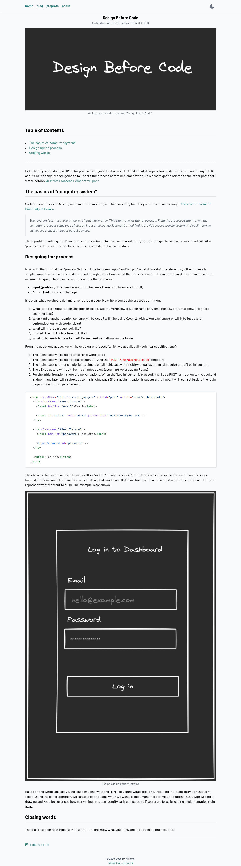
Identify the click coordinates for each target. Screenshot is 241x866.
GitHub (111, 862)
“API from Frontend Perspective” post (72, 181)
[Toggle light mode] (212, 6)
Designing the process (45, 148)
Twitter (119, 862)
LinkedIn (128, 862)
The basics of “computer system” (52, 143)
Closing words (39, 153)
